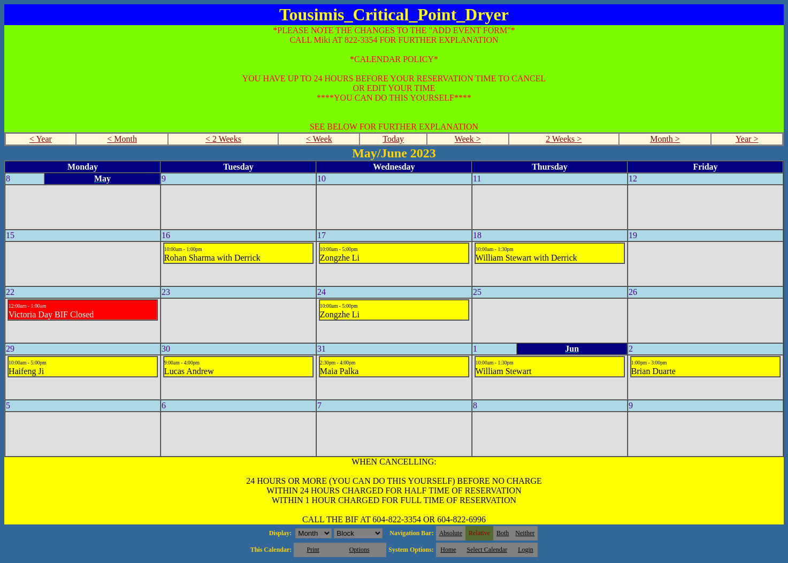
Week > (468, 138)
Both (502, 533)
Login (525, 549)
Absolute (450, 533)
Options (359, 549)
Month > (665, 138)
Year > (747, 138)
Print (313, 549)
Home (448, 549)
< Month (122, 138)
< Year (40, 138)
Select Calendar (487, 549)
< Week (319, 138)
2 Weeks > (564, 138)
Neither (524, 533)
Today (393, 138)
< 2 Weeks (223, 138)
